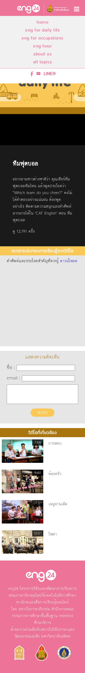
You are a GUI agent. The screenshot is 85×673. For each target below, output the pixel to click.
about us (42, 54)
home (42, 22)
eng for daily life (42, 30)
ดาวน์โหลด (68, 261)
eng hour (42, 46)
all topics (42, 62)
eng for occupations (42, 38)
